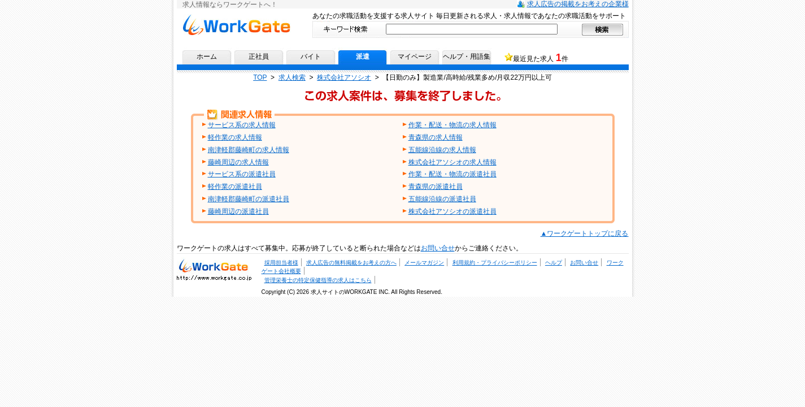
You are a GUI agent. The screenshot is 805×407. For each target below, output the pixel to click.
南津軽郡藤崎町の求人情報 (248, 150)
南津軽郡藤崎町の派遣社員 (248, 199)
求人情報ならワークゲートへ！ (236, 24)
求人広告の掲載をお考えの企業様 (578, 4)
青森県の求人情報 (435, 137)
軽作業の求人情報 (235, 137)
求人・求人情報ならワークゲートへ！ (214, 268)
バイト (311, 56)
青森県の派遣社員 (435, 186)
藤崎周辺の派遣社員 (238, 211)
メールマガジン (424, 262)
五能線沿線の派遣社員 (442, 199)
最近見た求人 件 (540, 57)
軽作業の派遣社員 (235, 186)
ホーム (207, 56)
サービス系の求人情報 (242, 125)
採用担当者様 (281, 262)
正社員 (259, 56)
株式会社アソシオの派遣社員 (452, 211)
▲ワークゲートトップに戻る (585, 233)
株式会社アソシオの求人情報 (452, 162)
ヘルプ (553, 262)
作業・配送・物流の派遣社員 (452, 174)
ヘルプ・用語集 (466, 56)
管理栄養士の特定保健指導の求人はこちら (318, 280)
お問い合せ (438, 248)
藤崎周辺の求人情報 (238, 162)
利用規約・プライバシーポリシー (494, 262)
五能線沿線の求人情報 (442, 150)
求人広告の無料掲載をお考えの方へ (351, 262)
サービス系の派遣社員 (242, 174)
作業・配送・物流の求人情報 (452, 125)
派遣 (362, 56)
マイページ (415, 56)
